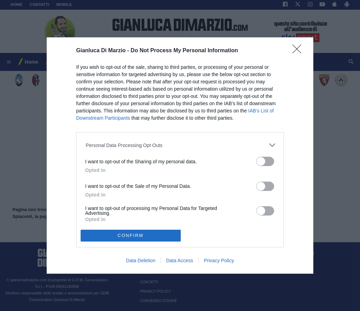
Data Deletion (140, 260)
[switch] (265, 161)
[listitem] (180, 145)
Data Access (179, 260)
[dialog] (180, 155)
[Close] (299, 51)
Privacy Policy (219, 260)
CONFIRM (131, 235)
